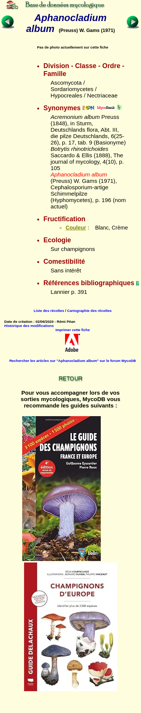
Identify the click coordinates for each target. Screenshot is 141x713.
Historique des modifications (29, 326)
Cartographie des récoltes (89, 311)
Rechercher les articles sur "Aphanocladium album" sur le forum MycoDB (72, 361)
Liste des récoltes (48, 311)
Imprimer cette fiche (73, 330)
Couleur (75, 228)
